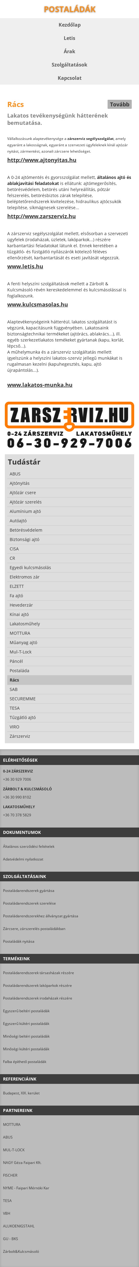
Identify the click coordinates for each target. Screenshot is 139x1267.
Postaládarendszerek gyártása (28, 890)
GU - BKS (10, 1238)
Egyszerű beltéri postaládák (26, 1010)
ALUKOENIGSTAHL (18, 1226)
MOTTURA (12, 1124)
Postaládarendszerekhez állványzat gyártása (40, 916)
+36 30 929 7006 (17, 779)
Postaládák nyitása (18, 941)
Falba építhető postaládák (24, 1061)
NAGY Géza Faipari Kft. (22, 1162)
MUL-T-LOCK (13, 1149)
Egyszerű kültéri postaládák (26, 1023)
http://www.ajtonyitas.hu (41, 160)
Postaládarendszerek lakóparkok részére (37, 985)
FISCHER (10, 1175)
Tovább (119, 104)
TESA (7, 1200)
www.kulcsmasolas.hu (37, 304)
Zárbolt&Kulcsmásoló (21, 1251)
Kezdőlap (70, 24)
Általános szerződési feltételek (28, 846)
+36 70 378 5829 (17, 815)
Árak (69, 51)
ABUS (8, 1137)
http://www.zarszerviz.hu (41, 216)
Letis (69, 38)
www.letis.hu (25, 266)
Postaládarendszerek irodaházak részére (37, 998)
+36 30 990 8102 (17, 797)
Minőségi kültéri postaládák (26, 1049)
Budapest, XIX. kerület (21, 1093)
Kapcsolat (70, 78)
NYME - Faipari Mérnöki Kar (26, 1188)
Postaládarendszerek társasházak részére (38, 972)
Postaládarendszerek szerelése (29, 903)
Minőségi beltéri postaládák (26, 1036)
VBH (6, 1213)
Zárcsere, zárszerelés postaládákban (34, 928)
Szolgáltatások (69, 64)
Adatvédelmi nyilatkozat (23, 859)
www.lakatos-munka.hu (40, 384)
